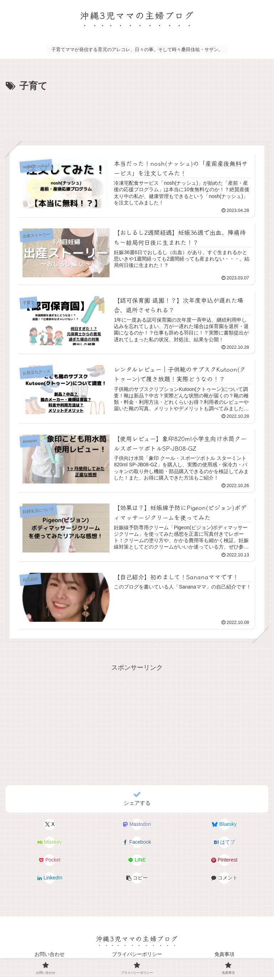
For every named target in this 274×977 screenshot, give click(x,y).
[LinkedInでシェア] (49, 878)
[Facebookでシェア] (136, 842)
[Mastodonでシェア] (136, 824)
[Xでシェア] (49, 824)
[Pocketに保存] (49, 860)
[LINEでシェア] (136, 860)
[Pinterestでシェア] (224, 860)
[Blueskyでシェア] (224, 824)
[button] (136, 878)
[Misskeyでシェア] (49, 842)
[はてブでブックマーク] (224, 842)
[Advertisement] (137, 114)
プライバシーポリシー (137, 954)
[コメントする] (224, 878)
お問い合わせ (50, 954)
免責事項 (224, 954)
